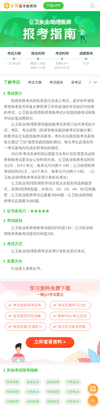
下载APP (53, 6)
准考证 (76, 82)
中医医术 (73, 401)
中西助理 (53, 391)
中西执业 (32, 391)
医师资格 (12, 382)
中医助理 (12, 391)
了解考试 (11, 82)
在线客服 (93, 389)
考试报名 (56, 82)
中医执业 (73, 382)
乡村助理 (32, 401)
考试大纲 (35, 82)
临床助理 (53, 382)
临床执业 (32, 382)
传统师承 (53, 401)
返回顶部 (93, 400)
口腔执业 (73, 391)
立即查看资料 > (50, 342)
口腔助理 (12, 401)
